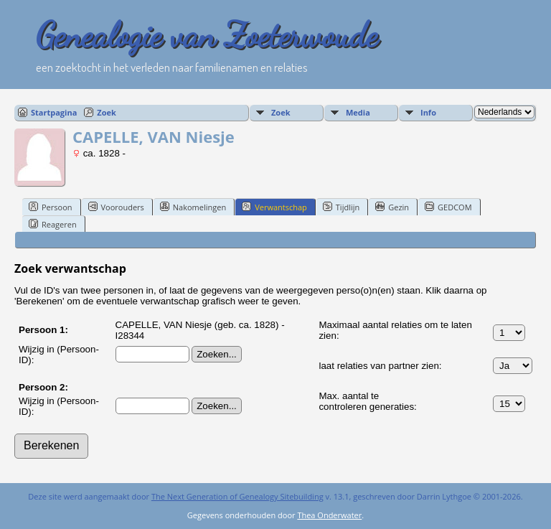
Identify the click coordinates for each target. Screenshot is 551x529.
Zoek (106, 112)
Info (428, 112)
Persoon (50, 206)
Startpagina (54, 112)
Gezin (392, 206)
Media (358, 112)
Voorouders (116, 206)
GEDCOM (448, 206)
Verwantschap (274, 206)
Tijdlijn (341, 206)
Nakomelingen (193, 206)
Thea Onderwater (329, 515)
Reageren (53, 224)
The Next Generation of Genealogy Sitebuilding (237, 496)
